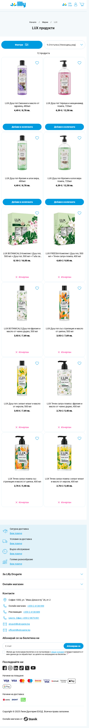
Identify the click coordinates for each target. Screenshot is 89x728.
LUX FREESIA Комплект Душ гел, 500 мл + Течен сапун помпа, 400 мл (64, 255)
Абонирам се (73, 646)
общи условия (57, 652)
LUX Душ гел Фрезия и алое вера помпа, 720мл (64, 179)
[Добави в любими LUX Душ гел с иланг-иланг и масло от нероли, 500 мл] (37, 363)
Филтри (22, 44)
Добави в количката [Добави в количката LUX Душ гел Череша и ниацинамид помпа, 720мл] (64, 127)
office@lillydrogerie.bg (19, 630)
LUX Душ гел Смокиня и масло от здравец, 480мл (22, 104)
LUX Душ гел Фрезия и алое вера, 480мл (22, 179)
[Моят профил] (75, 4)
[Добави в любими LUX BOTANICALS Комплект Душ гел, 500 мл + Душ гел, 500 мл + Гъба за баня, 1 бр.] (37, 213)
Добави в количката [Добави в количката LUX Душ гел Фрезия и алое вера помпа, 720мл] (64, 202)
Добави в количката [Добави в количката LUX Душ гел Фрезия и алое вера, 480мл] (22, 202)
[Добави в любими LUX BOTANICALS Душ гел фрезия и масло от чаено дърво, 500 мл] (37, 288)
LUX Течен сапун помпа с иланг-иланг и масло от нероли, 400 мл (64, 480)
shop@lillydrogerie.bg (19, 624)
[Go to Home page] (18, 4)
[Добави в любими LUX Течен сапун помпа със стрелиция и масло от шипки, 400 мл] (37, 438)
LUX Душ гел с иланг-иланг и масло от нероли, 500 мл (22, 405)
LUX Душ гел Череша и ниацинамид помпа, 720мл (64, 104)
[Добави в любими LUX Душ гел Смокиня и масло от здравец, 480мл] (37, 63)
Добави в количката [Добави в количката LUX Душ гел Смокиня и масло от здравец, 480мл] (22, 127)
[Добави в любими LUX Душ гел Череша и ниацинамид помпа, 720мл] (79, 63)
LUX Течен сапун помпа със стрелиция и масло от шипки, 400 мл (22, 480)
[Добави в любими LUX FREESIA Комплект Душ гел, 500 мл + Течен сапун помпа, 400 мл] (79, 213)
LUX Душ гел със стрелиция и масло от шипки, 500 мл (64, 330)
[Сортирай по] (64, 44)
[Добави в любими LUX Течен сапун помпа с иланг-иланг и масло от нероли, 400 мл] (79, 438)
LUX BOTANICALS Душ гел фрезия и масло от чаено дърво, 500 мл (22, 330)
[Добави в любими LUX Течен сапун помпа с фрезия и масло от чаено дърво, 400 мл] (79, 363)
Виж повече (16, 533)
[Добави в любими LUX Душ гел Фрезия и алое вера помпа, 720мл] (79, 138)
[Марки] (45, 22)
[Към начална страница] (32, 22)
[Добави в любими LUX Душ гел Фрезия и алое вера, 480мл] (37, 138)
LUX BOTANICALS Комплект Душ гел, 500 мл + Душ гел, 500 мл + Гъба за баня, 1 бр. (22, 255)
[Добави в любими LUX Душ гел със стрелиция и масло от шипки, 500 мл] (79, 288)
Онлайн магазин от (20, 719)
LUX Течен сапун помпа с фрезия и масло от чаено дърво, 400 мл (64, 405)
